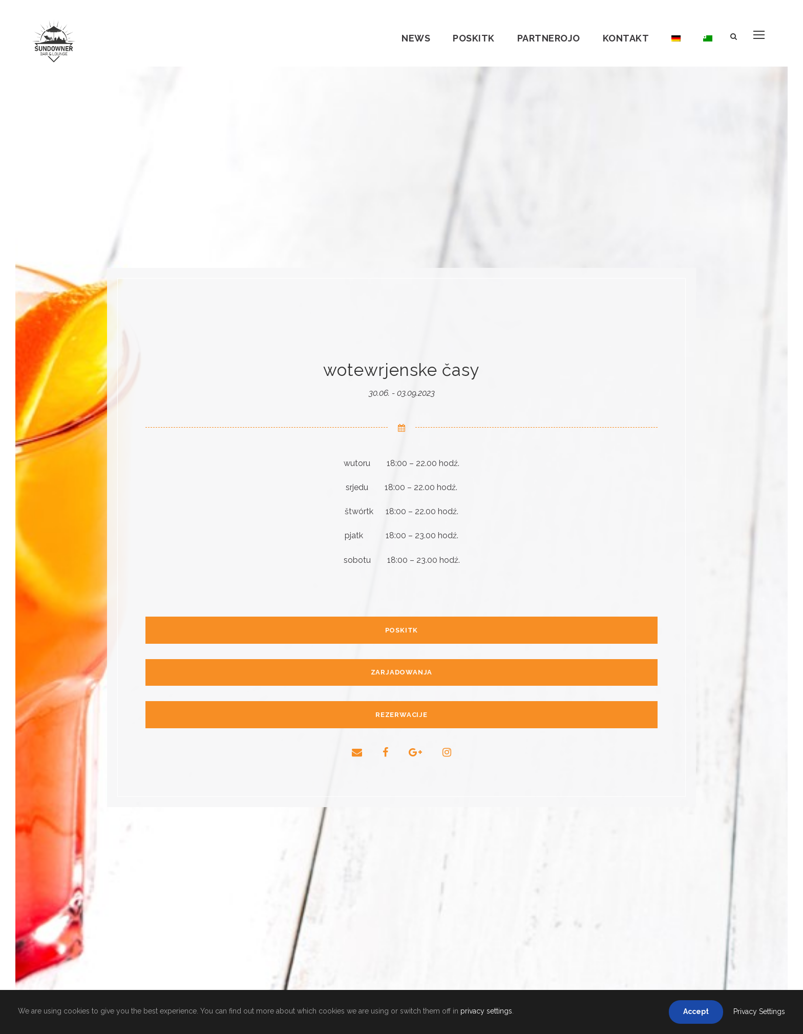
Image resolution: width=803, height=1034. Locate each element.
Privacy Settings (759, 1011)
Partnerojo (548, 38)
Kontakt (626, 38)
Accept (696, 1011)
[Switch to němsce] (676, 46)
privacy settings (486, 1011)
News (416, 38)
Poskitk (474, 38)
